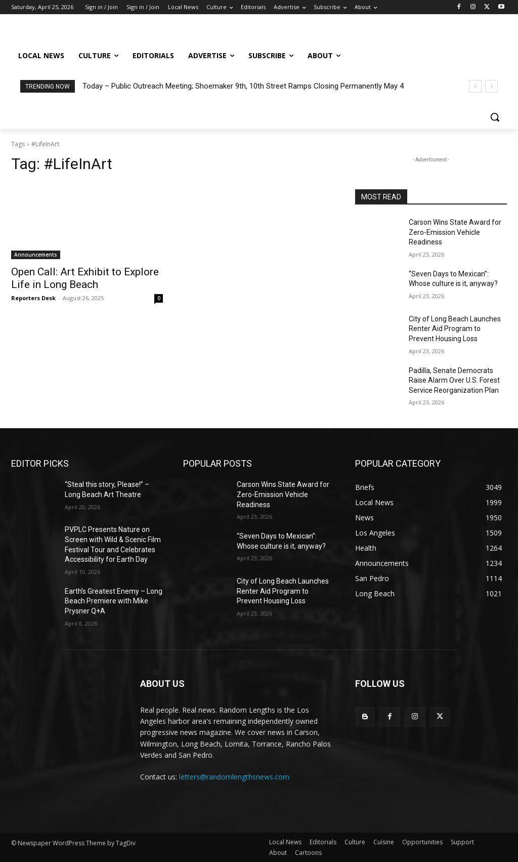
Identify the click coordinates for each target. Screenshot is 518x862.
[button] (495, 117)
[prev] (475, 86)
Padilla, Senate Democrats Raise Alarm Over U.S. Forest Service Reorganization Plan (454, 380)
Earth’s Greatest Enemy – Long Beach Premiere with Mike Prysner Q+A (113, 601)
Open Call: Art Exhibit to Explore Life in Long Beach (85, 278)
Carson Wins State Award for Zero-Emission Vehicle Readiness (455, 232)
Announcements (35, 254)
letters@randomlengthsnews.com (234, 777)
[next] (491, 86)
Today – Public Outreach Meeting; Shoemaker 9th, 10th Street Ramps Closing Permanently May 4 (243, 86)
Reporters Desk (33, 298)
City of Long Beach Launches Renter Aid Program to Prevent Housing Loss (455, 329)
